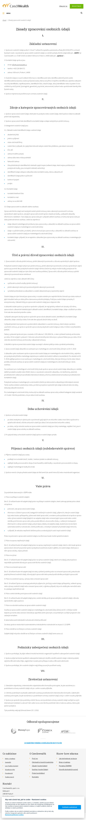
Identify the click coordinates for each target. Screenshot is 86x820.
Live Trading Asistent (12, 766)
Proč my (35, 758)
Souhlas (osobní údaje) (40, 769)
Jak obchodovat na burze (68, 758)
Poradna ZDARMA (65, 766)
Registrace (76, 6)
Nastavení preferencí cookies (14, 815)
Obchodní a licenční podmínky (42, 762)
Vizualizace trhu (10, 769)
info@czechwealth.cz (19, 65)
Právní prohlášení (38, 773)
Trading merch (10, 777)
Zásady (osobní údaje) (39, 766)
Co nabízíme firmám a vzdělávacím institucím (43, 743)
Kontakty (35, 777)
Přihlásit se (63, 6)
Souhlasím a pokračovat (69, 807)
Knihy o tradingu (11, 758)
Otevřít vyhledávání (81, 13)
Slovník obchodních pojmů (68, 769)
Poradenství (9, 773)
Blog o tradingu (64, 762)
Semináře (8, 762)
